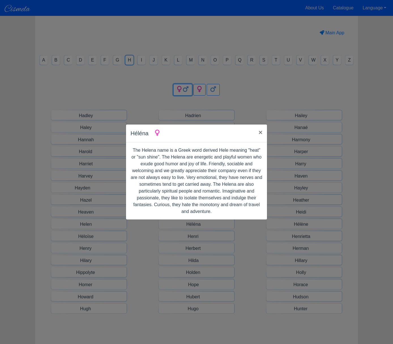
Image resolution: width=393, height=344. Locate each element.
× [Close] (260, 132)
